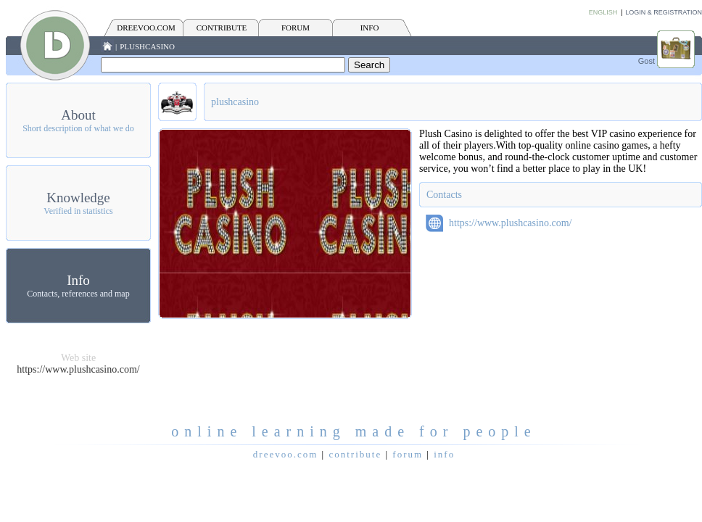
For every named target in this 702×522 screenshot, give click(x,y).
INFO (369, 27)
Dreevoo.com (146, 27)
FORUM (295, 27)
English (603, 12)
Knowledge (78, 197)
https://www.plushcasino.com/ (78, 369)
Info (78, 280)
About (78, 115)
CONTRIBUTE (222, 27)
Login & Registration (663, 12)
